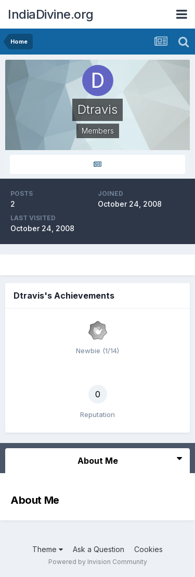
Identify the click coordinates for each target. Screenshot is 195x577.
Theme (47, 549)
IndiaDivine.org (51, 14)
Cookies (148, 549)
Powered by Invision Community (97, 562)
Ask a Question (98, 549)
